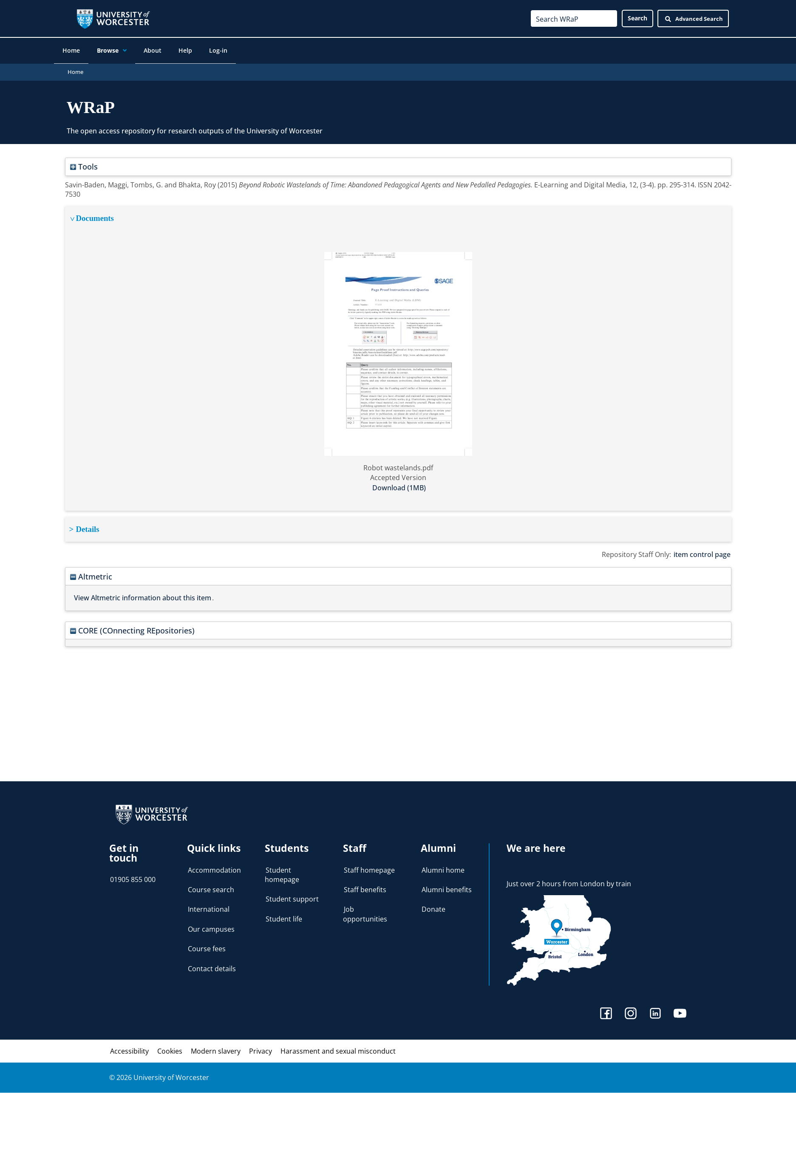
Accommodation (214, 866)
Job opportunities (365, 910)
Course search (211, 885)
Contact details (212, 965)
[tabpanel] (398, 354)
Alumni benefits (447, 885)
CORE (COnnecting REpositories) (132, 626)
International (208, 905)
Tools (84, 163)
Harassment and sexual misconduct (338, 1047)
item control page (702, 550)
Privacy (260, 1047)
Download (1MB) (399, 484)
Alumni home (443, 866)
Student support (292, 895)
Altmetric (91, 572)
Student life (284, 915)
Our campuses (211, 925)
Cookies (169, 1047)
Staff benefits (365, 885)
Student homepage (282, 871)
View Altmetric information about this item (142, 594)
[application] (132, 51)
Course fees (207, 945)
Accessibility (129, 1047)
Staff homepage (369, 866)
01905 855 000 (133, 875)
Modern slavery (216, 1047)
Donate (433, 905)
